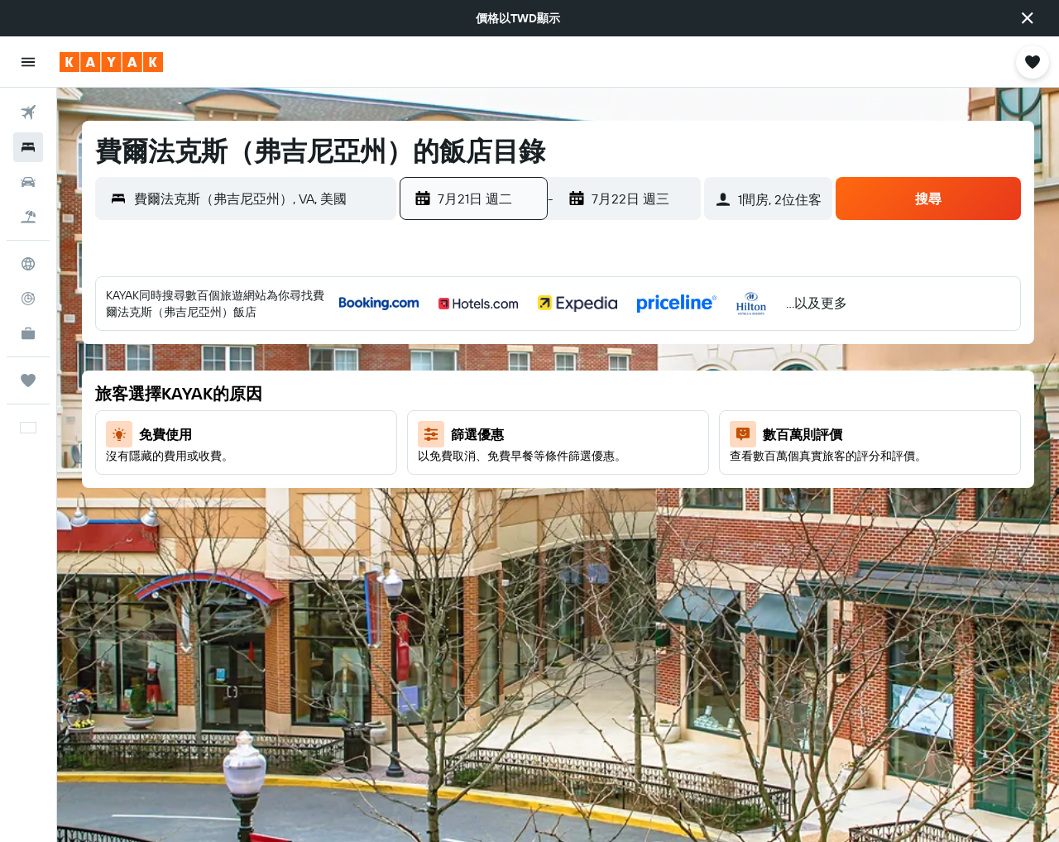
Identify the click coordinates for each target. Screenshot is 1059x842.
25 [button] (675, 472)
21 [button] (516, 472)
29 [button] (556, 512)
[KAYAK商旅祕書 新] (28, 333)
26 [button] (436, 512)
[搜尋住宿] (28, 147)
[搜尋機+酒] (28, 216)
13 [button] (477, 432)
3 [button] (636, 353)
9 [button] (596, 393)
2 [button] (596, 353)
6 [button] (477, 393)
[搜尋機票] (28, 112)
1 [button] (555, 353)
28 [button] (516, 512)
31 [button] (636, 512)
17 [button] (635, 432)
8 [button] (556, 393)
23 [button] (595, 472)
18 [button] (675, 432)
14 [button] (516, 432)
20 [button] (476, 472)
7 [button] (516, 393)
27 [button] (477, 512)
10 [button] (636, 393)
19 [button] (437, 472)
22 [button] (556, 472)
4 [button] (675, 353)
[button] (1027, 18)
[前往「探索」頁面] (28, 263)
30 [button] (595, 512)
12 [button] (437, 432)
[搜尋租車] (28, 182)
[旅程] (28, 380)
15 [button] (556, 432)
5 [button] (437, 393)
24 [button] (635, 472)
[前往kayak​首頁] (111, 62)
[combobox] (261, 198)
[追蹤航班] (28, 298)
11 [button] (675, 393)
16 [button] (596, 432)
